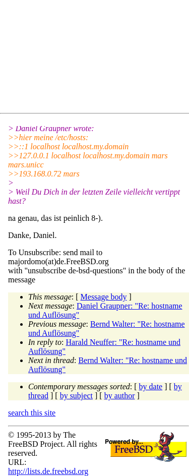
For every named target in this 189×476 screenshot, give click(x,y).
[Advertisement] (98, 58)
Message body (104, 296)
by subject (76, 395)
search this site (31, 412)
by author (119, 395)
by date (151, 386)
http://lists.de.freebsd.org (48, 471)
